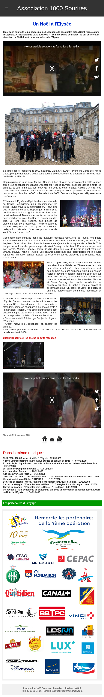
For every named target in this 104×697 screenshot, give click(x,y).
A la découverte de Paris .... (17, 474)
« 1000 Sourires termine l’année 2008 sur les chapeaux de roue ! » (38, 461)
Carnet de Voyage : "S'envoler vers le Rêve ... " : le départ (33, 487)
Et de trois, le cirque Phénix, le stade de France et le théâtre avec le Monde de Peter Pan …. (51, 463)
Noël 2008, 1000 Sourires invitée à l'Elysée (25, 458)
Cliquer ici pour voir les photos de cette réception (29, 338)
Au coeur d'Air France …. (16, 471)
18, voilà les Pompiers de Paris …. (21, 468)
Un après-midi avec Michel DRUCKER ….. (25, 479)
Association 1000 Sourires (52, 8)
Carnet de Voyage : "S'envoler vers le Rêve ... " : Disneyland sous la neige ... (43, 484)
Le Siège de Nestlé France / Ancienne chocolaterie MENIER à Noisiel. (39, 482)
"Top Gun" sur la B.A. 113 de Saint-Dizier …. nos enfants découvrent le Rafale (44, 476)
